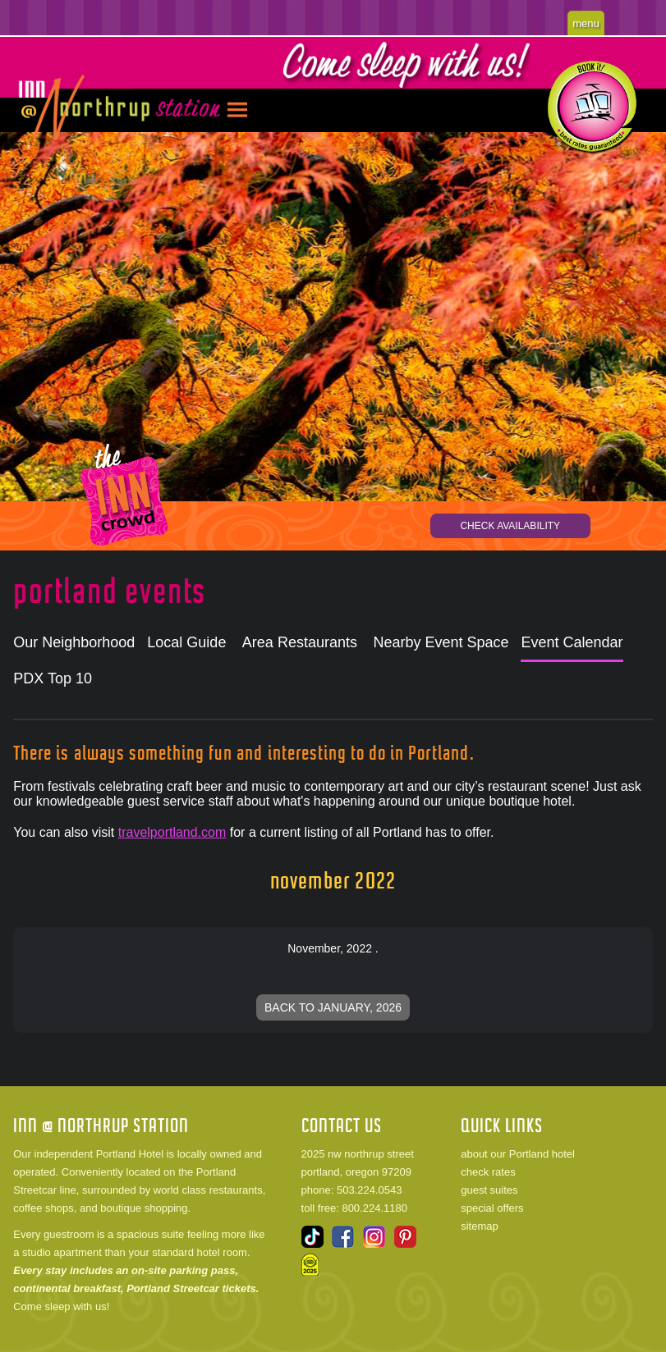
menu (585, 23)
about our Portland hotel (518, 1154)
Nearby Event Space (440, 642)
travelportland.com (172, 832)
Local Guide (186, 642)
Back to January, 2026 (333, 1007)
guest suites (489, 1190)
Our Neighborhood (74, 642)
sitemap (479, 1226)
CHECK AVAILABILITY (510, 526)
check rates (488, 1172)
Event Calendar (571, 642)
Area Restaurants (299, 642)
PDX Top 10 (52, 678)
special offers (492, 1208)
